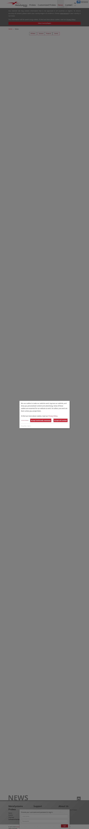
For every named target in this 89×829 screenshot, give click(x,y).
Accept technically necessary (41, 420)
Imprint (29, 426)
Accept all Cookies (60, 420)
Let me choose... (25, 420)
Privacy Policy (52, 416)
